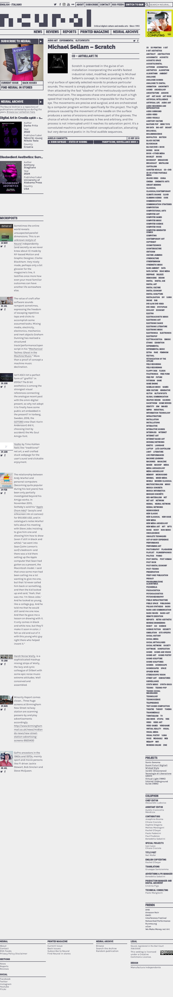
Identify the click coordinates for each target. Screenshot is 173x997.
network (160, 500)
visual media (152, 732)
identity (150, 406)
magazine (161, 461)
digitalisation (153, 297)
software (151, 649)
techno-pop (161, 688)
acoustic (164, 57)
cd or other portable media (156, 174)
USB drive (150, 719)
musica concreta (154, 488)
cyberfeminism (153, 261)
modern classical (163, 481)
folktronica (152, 374)
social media (152, 639)
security (167, 629)
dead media (165, 271)
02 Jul (4, 306)
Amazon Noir (152, 912)
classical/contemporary (158, 191)
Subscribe (92, 4)
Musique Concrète (154, 494)
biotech (162, 137)
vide (167, 719)
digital (149, 281)
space (163, 668)
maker (149, 465)
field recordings (154, 367)
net (165, 497)
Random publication (107, 951)
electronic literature (156, 326)
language (159, 445)
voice (148, 738)
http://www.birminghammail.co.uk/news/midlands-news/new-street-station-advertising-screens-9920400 (28, 733)
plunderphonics (164, 552)
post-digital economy (156, 565)
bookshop (151, 160)
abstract (151, 54)
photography (152, 549)
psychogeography (155, 597)
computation (152, 207)
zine (165, 745)
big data (150, 127)
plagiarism (166, 549)
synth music (152, 684)
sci (155, 626)
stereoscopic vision (155, 675)
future (159, 377)
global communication (157, 397)
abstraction (164, 54)
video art (157, 722)
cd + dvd (167, 170)
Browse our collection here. (21, 112)
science (162, 626)
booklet (150, 157)
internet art (152, 436)
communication (153, 201)
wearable (157, 738)
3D (147, 47)
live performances (155, 455)
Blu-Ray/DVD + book (155, 147)
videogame (165, 726)
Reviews (52, 32)
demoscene (151, 278)
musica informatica (155, 491)
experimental (66, 40)
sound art (151, 655)
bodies (149, 150)
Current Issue (9, 82)
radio (167, 606)
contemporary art (155, 239)
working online (153, 745)
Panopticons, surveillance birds (119, 142)
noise (148, 530)
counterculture (153, 249)
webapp (149, 742)
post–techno (152, 569)
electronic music (154, 330)
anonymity (163, 86)
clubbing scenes (154, 198)
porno (159, 556)
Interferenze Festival (156, 918)
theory (159, 709)
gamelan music (153, 387)
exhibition (159, 343)
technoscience (153, 699)
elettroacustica (154, 339)
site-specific (165, 633)
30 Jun (4, 383)
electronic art (153, 320)
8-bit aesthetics (154, 51)
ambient (163, 73)
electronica (152, 333)
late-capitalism (162, 449)
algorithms (152, 73)
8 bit (165, 47)
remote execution (154, 616)
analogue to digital (155, 83)
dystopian (162, 307)
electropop (151, 336)
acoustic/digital (154, 64)
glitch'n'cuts (82, 40)
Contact (105, 4)
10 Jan (4, 660)
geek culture (152, 390)
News (38, 32)
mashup (158, 465)
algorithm (164, 70)
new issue (166, 517)
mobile (149, 481)
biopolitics (151, 137)
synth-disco (166, 684)
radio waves (152, 613)
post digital (152, 559)
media (166, 465)
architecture (152, 93)
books (159, 157)
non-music (166, 530)
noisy (156, 530)
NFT (163, 527)
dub (155, 300)
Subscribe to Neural (16, 41)
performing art (153, 546)
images (164, 406)
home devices (165, 403)
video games (152, 726)
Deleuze (159, 274)
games (165, 387)
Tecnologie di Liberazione (158, 773)
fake (156, 352)
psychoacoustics (154, 594)
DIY (163, 297)
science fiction (153, 629)
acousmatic (152, 57)
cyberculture (152, 258)
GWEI (148, 915)
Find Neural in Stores (16, 87)
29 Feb (4, 490)
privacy (150, 579)
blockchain (151, 144)
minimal (150, 478)
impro (149, 410)
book (156, 150)
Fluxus (162, 371)
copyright (151, 242)
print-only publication (157, 575)
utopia (160, 719)
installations (153, 423)
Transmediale (152, 712)
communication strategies (159, 204)
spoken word (152, 671)
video (148, 722)
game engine (152, 384)
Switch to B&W (135, 4)
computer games (154, 217)
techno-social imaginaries (153, 692)
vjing (164, 735)
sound (149, 652)
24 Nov (4, 243)
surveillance (152, 681)
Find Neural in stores (59, 953)
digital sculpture (154, 294)
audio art (53, 40)
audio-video (151, 114)
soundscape (161, 665)
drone (149, 300)
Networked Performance (157, 921)
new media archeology (157, 523)
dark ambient (152, 268)
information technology (158, 413)
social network (153, 645)
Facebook (5, 979)
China (163, 178)
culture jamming (154, 255)
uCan (148, 926)
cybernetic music (154, 265)
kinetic (149, 445)
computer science (154, 224)
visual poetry (153, 735)
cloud (166, 194)
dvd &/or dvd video (155, 304)
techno (149, 688)
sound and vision (162, 652)
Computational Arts (156, 211)
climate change (153, 194)
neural (149, 504)
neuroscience (152, 510)
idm (157, 406)
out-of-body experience (157, 540)
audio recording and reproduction (156, 107)
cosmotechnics (153, 245)
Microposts (8, 218)
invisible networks (155, 442)
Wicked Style (152, 768)
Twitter (4, 981)
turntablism (152, 716)
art (148, 96)
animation (151, 86)
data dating (152, 271)
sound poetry (164, 655)
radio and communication (158, 610)
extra (149, 352)
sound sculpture (154, 658)
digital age (160, 281)
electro (150, 313)
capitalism (151, 166)
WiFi (157, 742)
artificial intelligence (157, 99)
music (167, 484)
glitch (149, 393)
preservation (152, 572)
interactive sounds (155, 429)
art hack (156, 96)
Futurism (150, 380)
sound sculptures (154, 662)
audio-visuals (153, 118)
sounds (149, 665)
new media (151, 520)
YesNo (17, 444)
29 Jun (4, 452)
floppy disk (151, 371)
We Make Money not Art (157, 929)
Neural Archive (125, 32)
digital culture (153, 287)
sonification (164, 649)
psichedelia (151, 587)
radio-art (165, 613)
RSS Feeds (118, 4)
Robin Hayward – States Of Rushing (69, 142)
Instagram (5, 984)
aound (149, 90)
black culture (153, 140)
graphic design (153, 400)
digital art (151, 284)
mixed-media (161, 478)
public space (152, 603)
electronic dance (154, 323)
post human (166, 559)
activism (150, 67)
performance (152, 543)
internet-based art (155, 439)
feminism (164, 352)
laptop (149, 449)
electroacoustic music (157, 317)
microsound (161, 475)
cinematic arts (162, 181)
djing (169, 297)
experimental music (155, 349)
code (166, 198)
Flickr (3, 989)
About (80, 4)
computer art (153, 214)
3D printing (156, 47)
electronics (165, 333)
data (163, 268)
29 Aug (4, 706)
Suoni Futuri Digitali (156, 765)
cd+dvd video (152, 178)
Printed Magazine (94, 32)
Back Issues (29, 82)
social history (153, 636)
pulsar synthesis (154, 606)
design (161, 278)
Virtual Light (152, 778)
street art (151, 678)
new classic (152, 513)
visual (166, 729)
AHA (147, 909)
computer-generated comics (156, 231)
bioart (168, 127)
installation (152, 419)
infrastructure (153, 416)
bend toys (165, 124)
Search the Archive (106, 948)
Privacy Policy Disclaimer (13, 953)
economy (160, 310)
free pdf (150, 377)
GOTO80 (18, 421)
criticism (150, 252)
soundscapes (152, 668)
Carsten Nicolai (154, 170)
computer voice (153, 227)
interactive (151, 426)
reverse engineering (155, 623)
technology (152, 696)
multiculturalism (154, 484)
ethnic (149, 343)
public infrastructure (157, 600)
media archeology (155, 471)
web (166, 738)
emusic (167, 339)
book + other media (155, 153)
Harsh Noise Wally (24, 656)
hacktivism (151, 403)
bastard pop (152, 124)
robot (149, 626)
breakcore (163, 160)
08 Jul (4, 768)
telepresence (152, 703)
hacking (166, 400)
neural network (162, 504)
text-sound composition (158, 706)
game (159, 380)
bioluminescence (154, 134)
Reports (69, 32)
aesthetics (151, 70)
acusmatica (162, 67)
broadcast (151, 163)
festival (150, 356)
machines (150, 461)
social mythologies (155, 642)
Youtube (4, 986)
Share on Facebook (4, 246)
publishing (165, 603)
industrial (159, 410)
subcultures (164, 678)
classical (151, 188)
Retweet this (1, 246)
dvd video (150, 307)
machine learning (154, 458)
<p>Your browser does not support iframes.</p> (21, 162)
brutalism (163, 163)
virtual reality (153, 729)
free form (165, 374)
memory (150, 475)
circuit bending (153, 185)
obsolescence (152, 533)
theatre (150, 709)
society (167, 645)
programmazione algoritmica (154, 583)
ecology (150, 310)
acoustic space (153, 60)
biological (151, 131)
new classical (153, 517)
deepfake (150, 274)
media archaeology (155, 468)
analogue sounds (154, 80)
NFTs (169, 527)
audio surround (153, 111)
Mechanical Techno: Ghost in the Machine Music (28, 352)
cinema (149, 181)
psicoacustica (153, 590)
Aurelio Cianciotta (57, 138)
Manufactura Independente (146, 967)
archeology (160, 90)
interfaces (151, 432)
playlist (150, 552)
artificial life (153, 103)
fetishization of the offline (156, 360)
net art (150, 500)
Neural (4, 941)
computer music (153, 220)
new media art (153, 527)
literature (158, 452)
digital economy (154, 291)
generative (165, 390)
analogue (151, 77)
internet (162, 432)
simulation (151, 633)
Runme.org (151, 923)
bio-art (159, 127)
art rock (167, 96)
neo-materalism (154, 497)
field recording (153, 364)
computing (151, 235)
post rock (151, 562)
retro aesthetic (164, 619)
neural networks (154, 507)
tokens (168, 709)
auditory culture (154, 121)
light (148, 452)
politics (150, 556)
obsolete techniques (156, 536)
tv (161, 716)
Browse (100, 945)
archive (164, 93)
